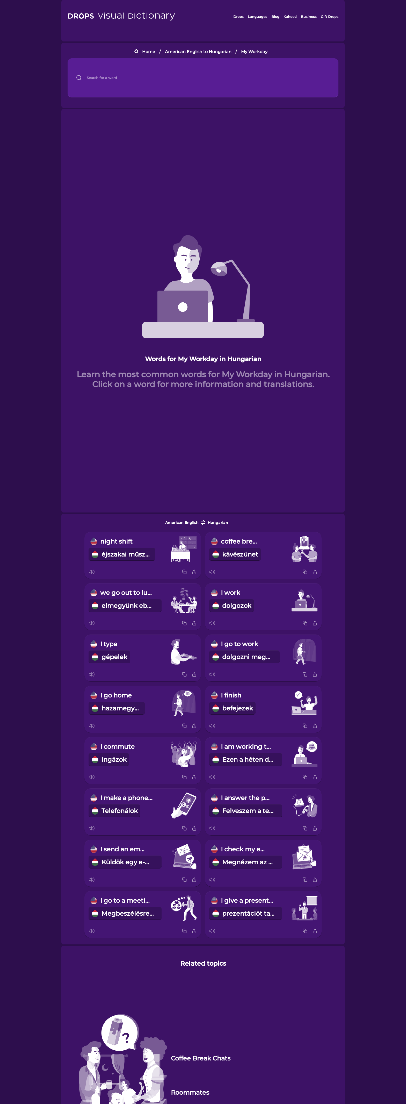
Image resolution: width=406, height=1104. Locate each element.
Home (148, 51)
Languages (257, 17)
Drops (238, 17)
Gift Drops (329, 17)
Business (309, 17)
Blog (275, 17)
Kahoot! (290, 17)
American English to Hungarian (198, 51)
